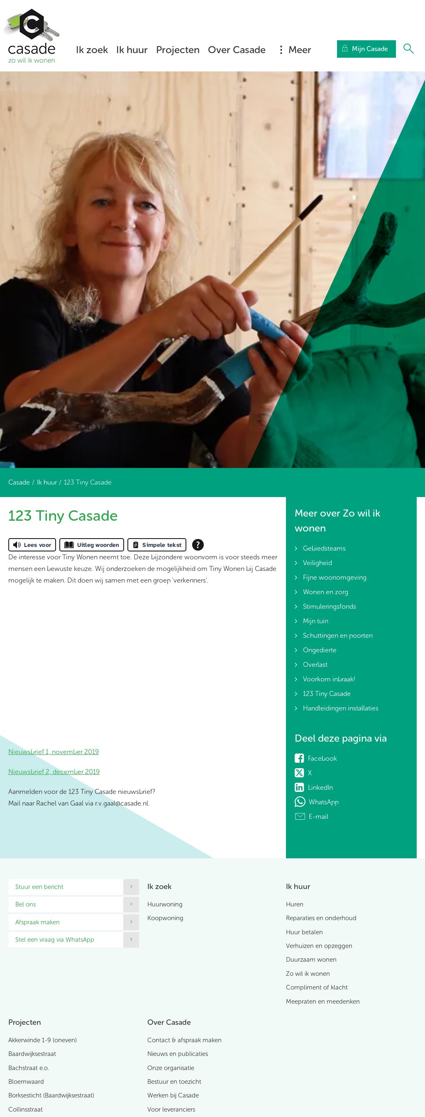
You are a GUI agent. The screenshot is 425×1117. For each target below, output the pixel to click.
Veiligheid (317, 563)
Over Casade (237, 50)
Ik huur (132, 50)
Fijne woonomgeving (334, 577)
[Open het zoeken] (408, 49)
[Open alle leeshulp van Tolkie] (198, 545)
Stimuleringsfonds (329, 606)
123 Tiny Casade (327, 694)
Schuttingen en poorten (338, 635)
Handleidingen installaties (341, 708)
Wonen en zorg (325, 592)
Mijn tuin (315, 621)
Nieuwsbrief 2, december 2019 (54, 772)
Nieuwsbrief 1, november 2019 (53, 752)
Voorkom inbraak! (329, 679)
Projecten (178, 50)
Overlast (315, 665)
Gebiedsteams (324, 548)
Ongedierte (320, 650)
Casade (19, 482)
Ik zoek (92, 50)
